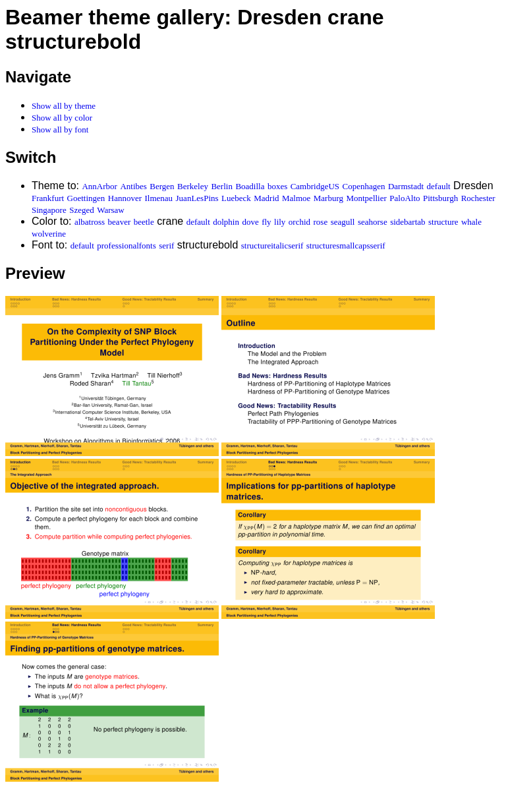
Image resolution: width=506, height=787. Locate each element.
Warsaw (111, 210)
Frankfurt (48, 198)
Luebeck (236, 198)
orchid (299, 222)
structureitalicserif (272, 245)
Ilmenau (159, 198)
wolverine (49, 234)
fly (266, 222)
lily (279, 222)
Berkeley (192, 186)
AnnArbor (99, 186)
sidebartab (407, 222)
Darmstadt (406, 186)
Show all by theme (64, 106)
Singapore (49, 210)
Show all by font (60, 129)
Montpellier (366, 198)
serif (166, 245)
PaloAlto (404, 198)
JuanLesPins (197, 198)
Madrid (266, 198)
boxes (277, 186)
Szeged (81, 210)
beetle (144, 222)
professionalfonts (126, 245)
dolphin (226, 222)
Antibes (133, 186)
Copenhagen (364, 186)
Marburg (328, 198)
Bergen (162, 186)
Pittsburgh (440, 198)
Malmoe (296, 198)
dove (250, 222)
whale (471, 222)
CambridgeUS (315, 186)
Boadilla (249, 186)
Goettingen (86, 198)
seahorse (372, 222)
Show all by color (62, 118)
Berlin (222, 186)
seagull (343, 222)
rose (321, 222)
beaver (119, 222)
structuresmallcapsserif (345, 245)
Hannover (125, 198)
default (439, 186)
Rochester (478, 198)
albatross (89, 222)
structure (443, 222)
